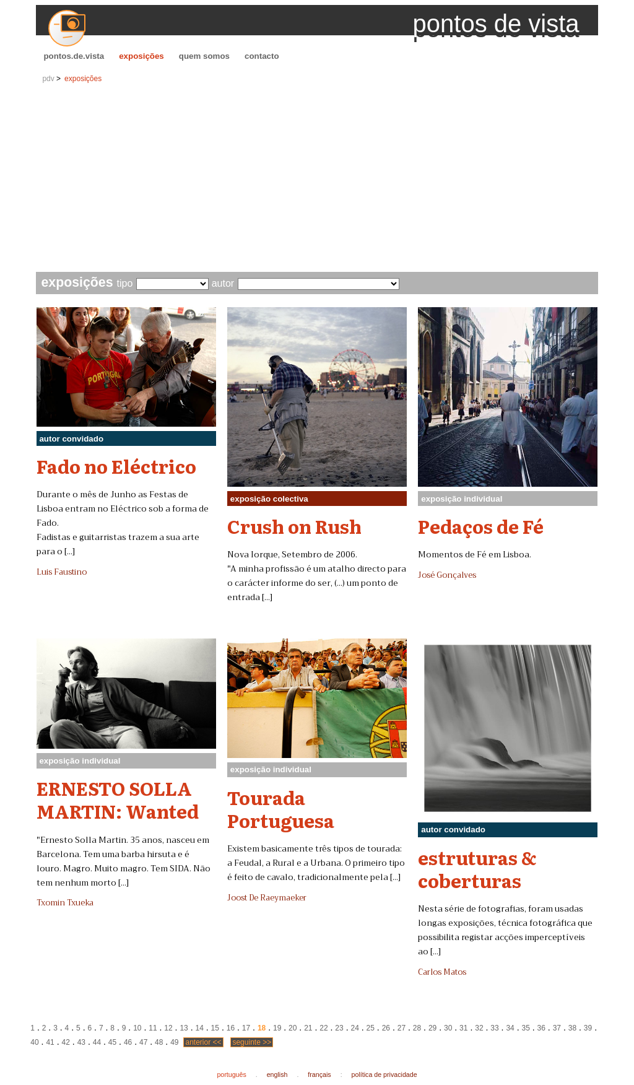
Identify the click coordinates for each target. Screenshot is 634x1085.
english (277, 1074)
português (231, 1074)
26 (386, 1028)
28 (417, 1028)
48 (159, 1042)
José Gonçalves (447, 575)
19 (277, 1028)
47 (143, 1042)
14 (200, 1028)
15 (215, 1028)
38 (572, 1028)
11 (153, 1028)
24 (354, 1028)
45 (112, 1042)
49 (174, 1042)
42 (66, 1042)
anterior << (203, 1042)
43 (81, 1042)
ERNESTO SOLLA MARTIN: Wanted (118, 799)
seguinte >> (251, 1042)
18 (262, 1028)
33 (494, 1028)
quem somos (204, 56)
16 (231, 1028)
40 (34, 1042)
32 (479, 1028)
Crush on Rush (294, 525)
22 (323, 1028)
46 (128, 1042)
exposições (141, 56)
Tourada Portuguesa (280, 808)
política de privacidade (384, 1074)
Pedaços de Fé (481, 525)
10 (137, 1028)
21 (308, 1028)
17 (246, 1028)
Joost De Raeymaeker (266, 898)
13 (184, 1028)
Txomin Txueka (65, 903)
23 (339, 1028)
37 (557, 1028)
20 (293, 1028)
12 (168, 1028)
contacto (262, 56)
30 (448, 1028)
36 (541, 1028)
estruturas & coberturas (477, 868)
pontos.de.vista (73, 56)
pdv (48, 78)
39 (588, 1028)
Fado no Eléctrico (116, 465)
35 (525, 1028)
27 (401, 1028)
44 (97, 1042)
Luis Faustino (62, 572)
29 (432, 1028)
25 (371, 1028)
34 (510, 1028)
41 (50, 1042)
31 (463, 1028)
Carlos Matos (442, 972)
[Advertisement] (317, 179)
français (319, 1074)
